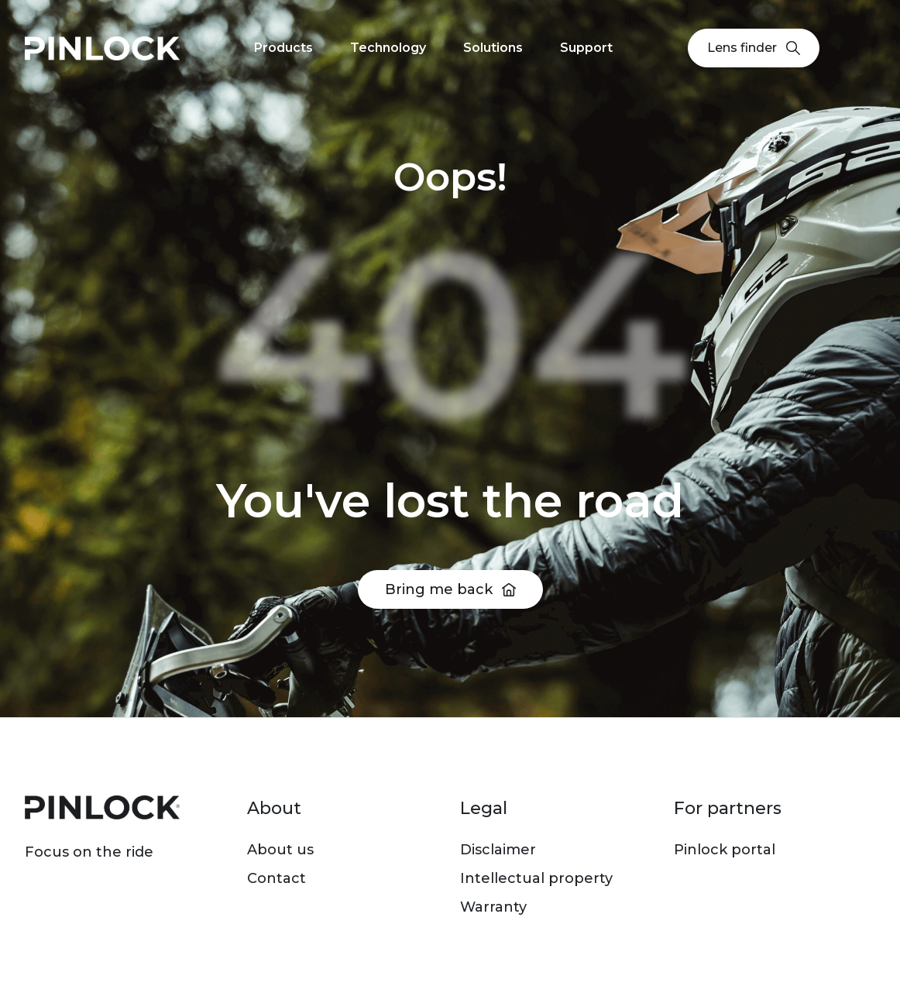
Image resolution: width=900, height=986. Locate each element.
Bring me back (439, 589)
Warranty (493, 907)
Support (586, 47)
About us (280, 849)
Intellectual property (536, 878)
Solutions (493, 47)
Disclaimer (498, 849)
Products (283, 47)
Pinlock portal (724, 849)
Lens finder (753, 47)
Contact (276, 878)
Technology (388, 47)
